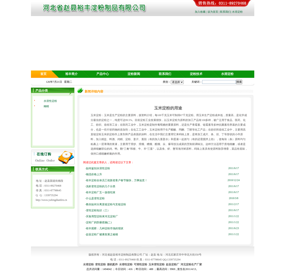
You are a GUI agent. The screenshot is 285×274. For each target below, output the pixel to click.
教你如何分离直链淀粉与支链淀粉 (106, 204)
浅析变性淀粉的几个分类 (100, 186)
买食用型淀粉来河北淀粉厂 (102, 216)
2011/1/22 (233, 216)
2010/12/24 (234, 180)
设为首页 (213, 11)
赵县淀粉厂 (172, 264)
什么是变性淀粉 (95, 198)
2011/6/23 (233, 228)
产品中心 (102, 74)
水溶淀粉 (237, 11)
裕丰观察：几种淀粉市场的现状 (104, 228)
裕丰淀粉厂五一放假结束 (100, 192)
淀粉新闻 (134, 74)
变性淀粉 (100, 264)
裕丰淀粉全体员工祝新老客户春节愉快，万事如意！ (116, 180)
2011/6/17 (233, 168)
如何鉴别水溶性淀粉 (98, 168)
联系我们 (225, 11)
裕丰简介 (71, 74)
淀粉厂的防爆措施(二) (99, 222)
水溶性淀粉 (50, 101)
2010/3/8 (233, 198)
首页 (43, 74)
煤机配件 (112, 264)
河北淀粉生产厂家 (191, 264)
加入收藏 (200, 11)
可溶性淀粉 (140, 264)
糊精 (46, 106)
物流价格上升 (94, 174)
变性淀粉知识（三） (98, 210)
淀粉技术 (196, 74)
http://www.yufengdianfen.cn (51, 199)
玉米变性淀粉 (157, 264)
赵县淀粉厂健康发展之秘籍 (102, 234)
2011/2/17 (233, 204)
